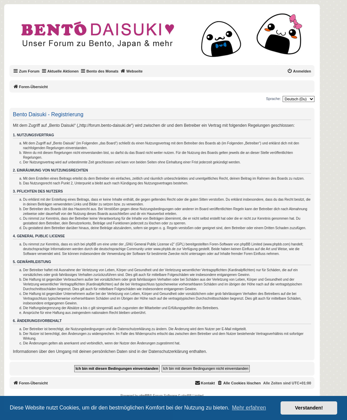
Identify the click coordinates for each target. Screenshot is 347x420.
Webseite (131, 70)
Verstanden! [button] (309, 408)
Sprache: (273, 99)
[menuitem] (299, 71)
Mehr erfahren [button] (249, 408)
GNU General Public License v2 (150, 244)
